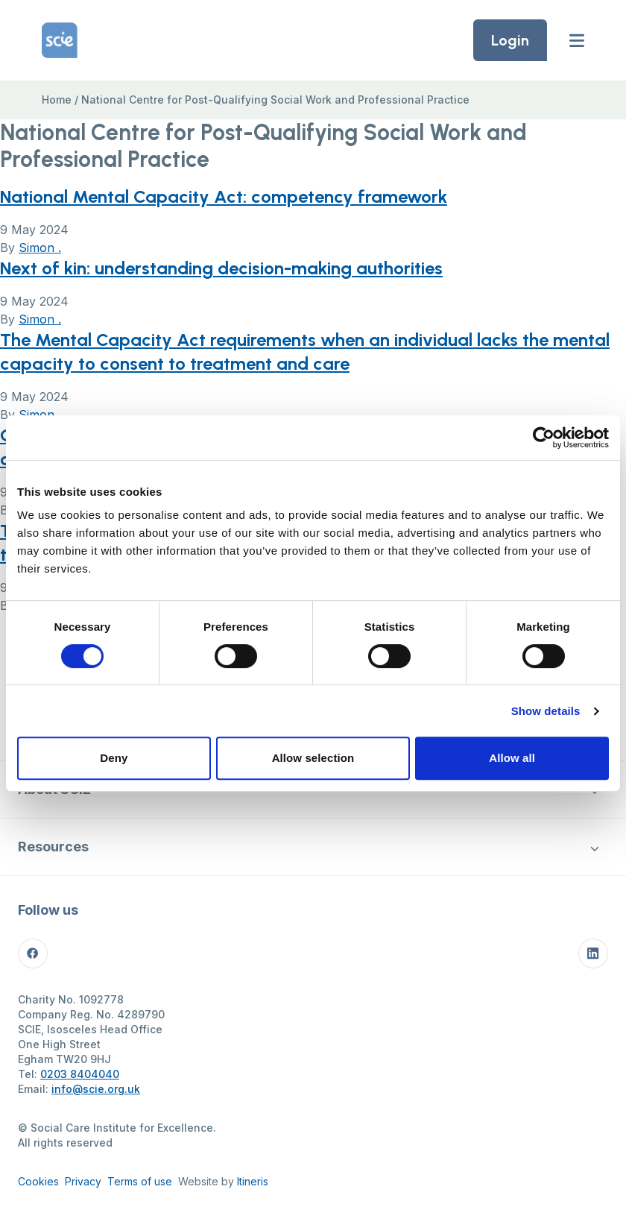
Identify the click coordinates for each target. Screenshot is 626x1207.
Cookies (38, 1181)
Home (57, 99)
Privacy (83, 1181)
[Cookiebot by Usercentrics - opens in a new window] (543, 437)
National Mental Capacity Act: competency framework (223, 196)
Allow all (512, 757)
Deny (113, 757)
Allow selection (313, 757)
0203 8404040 (79, 1074)
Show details (546, 711)
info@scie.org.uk (95, 1088)
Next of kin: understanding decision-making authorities (221, 268)
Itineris (252, 1181)
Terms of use (139, 1181)
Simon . (40, 247)
